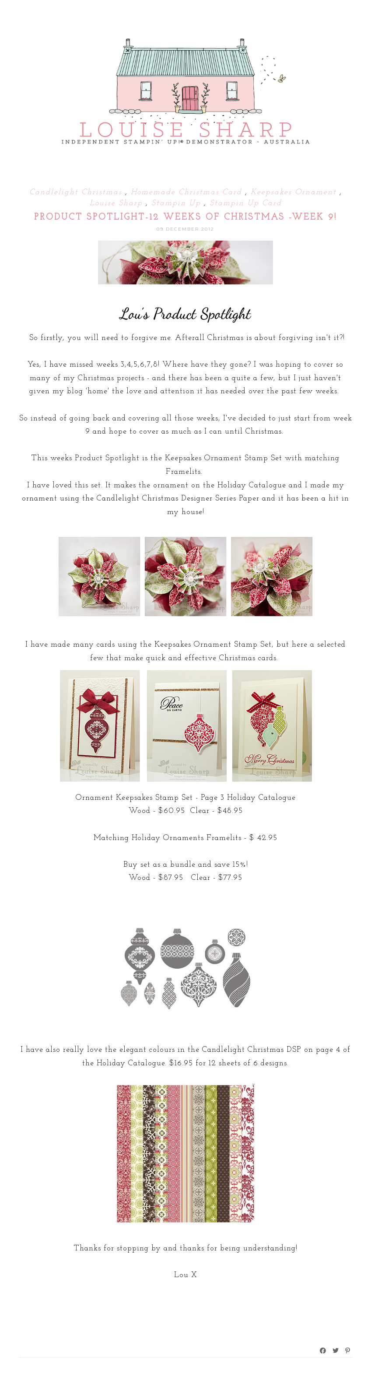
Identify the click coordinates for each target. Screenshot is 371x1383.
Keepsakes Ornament (295, 192)
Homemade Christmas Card (188, 192)
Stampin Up (177, 203)
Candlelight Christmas (77, 192)
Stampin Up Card (246, 203)
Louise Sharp (118, 203)
